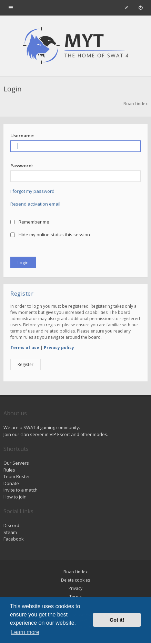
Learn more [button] (25, 632)
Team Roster (16, 476)
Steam (10, 532)
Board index (75, 572)
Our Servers (16, 463)
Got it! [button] (117, 620)
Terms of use (24, 347)
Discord (11, 525)
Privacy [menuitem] (75, 588)
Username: (22, 135)
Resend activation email (35, 204)
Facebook (13, 539)
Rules (9, 470)
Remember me (29, 222)
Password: (21, 165)
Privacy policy (59, 347)
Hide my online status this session (50, 234)
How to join (15, 497)
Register (25, 364)
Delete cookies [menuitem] (75, 580)
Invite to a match (20, 490)
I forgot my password (32, 191)
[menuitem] (140, 7)
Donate (11, 483)
